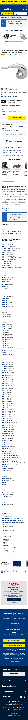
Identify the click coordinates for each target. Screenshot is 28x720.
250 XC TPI (5, 411)
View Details (20, 155)
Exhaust (19, 17)
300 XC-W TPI (6, 459)
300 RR (4, 261)
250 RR (4, 252)
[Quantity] (4, 118)
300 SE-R (5, 496)
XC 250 (4, 287)
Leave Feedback (14, 624)
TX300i (4, 354)
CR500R (4, 306)
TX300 (4, 351)
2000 (8, 231)
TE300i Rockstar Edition (9, 349)
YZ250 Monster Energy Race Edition (13, 522)
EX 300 (4, 283)
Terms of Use (14, 713)
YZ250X (4, 526)
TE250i (4, 336)
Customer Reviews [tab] (8, 530)
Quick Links (6, 680)
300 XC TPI (5, 446)
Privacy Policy (14, 712)
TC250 (4, 325)
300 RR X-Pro (6, 269)
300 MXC (5, 431)
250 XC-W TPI (6, 420)
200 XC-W (5, 372)
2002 (15, 231)
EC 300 (4, 279)
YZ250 (4, 515)
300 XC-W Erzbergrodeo (9, 455)
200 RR (4, 245)
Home (2, 17)
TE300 (4, 316)
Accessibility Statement (14, 715)
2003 (19, 231)
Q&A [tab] (4, 533)
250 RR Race (6, 256)
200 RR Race (6, 247)
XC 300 (4, 288)
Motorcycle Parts (12, 17)
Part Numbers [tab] (7, 537)
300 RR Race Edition (8, 267)
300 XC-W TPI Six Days (9, 465)
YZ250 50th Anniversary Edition (12, 519)
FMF (2, 49)
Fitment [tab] (5, 211)
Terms (12, 661)
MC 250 (4, 285)
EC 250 (4, 277)
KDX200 (4, 479)
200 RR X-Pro (6, 250)
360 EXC (4, 467)
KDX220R (5, 480)
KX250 (4, 482)
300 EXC (4, 424)
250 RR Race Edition (8, 258)
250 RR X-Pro (6, 260)
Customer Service (9, 686)
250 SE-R (5, 493)
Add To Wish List (15, 141)
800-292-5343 (19, 669)
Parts (5, 17)
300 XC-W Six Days (8, 457)
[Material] (14, 96)
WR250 (4, 513)
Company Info (7, 691)
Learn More (14, 603)
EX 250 (4, 281)
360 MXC (5, 468)
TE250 (4, 314)
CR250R (4, 297)
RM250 (4, 505)
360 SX (4, 470)
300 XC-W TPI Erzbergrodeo (10, 463)
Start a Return (14, 673)
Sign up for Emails (15, 640)
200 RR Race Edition (8, 248)
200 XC (4, 370)
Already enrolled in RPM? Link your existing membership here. (14, 596)
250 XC (4, 403)
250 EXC (4, 376)
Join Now (14, 599)
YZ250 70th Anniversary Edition (12, 520)
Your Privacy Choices (15, 709)
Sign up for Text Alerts (15, 645)
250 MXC (5, 383)
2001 (12, 231)
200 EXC (4, 363)
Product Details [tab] (8, 181)
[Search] (20, 13)
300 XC (4, 439)
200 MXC (5, 366)
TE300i (4, 345)
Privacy (17, 661)
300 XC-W (5, 448)
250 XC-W (5, 413)
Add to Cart (16, 118)
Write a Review (18, 54)
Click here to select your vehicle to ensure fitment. (15, 218)
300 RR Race (6, 265)
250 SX (4, 391)
